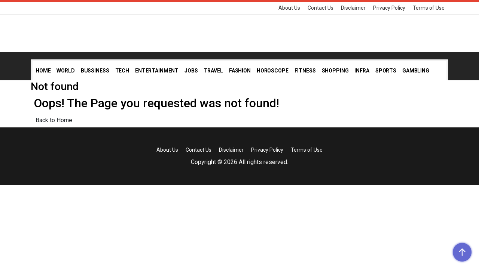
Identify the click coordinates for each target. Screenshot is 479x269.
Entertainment (157, 71)
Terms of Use (429, 8)
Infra (361, 71)
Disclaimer (353, 8)
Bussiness (95, 71)
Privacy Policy (389, 8)
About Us (289, 8)
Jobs (191, 71)
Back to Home (54, 120)
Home (43, 71)
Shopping (335, 71)
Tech (122, 71)
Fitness (305, 71)
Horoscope (273, 71)
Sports (385, 71)
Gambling (415, 71)
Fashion (240, 71)
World (65, 71)
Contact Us (320, 8)
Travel (213, 71)
